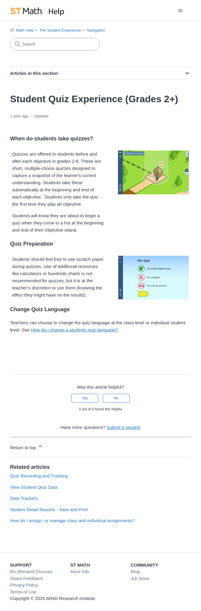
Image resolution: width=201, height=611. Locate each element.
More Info (79, 571)
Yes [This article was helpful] (85, 398)
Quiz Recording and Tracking (39, 475)
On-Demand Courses (31, 571)
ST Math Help (22, 30)
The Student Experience (60, 30)
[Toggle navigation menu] (180, 10)
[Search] (54, 44)
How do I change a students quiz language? (74, 329)
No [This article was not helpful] (116, 398)
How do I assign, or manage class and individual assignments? (72, 520)
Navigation (96, 30)
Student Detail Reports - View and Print (49, 509)
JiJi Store (140, 578)
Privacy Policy (24, 584)
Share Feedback (26, 578)
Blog (135, 571)
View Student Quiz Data (34, 487)
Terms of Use (23, 591)
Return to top (26, 446)
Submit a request (123, 427)
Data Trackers (24, 498)
